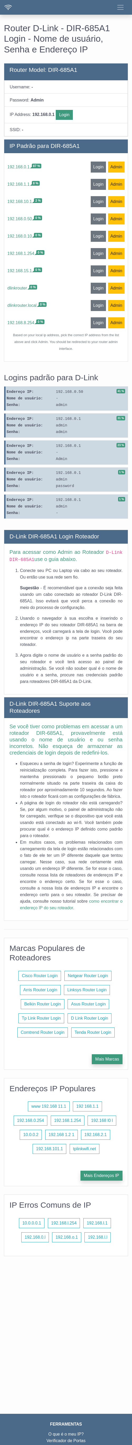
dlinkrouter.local (22, 305)
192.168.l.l (97, 1237)
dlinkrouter (17, 288)
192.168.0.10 (19, 236)
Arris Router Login (40, 990)
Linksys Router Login (86, 990)
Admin (116, 167)
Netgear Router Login (88, 975)
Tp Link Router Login (41, 1018)
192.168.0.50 (19, 219)
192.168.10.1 (19, 201)
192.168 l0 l (102, 1120)
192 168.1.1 (87, 1106)
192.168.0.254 (30, 1120)
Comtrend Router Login (42, 1032)
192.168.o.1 (66, 1237)
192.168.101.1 (49, 1149)
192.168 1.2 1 (61, 1134)
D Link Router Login (89, 1018)
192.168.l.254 (64, 1223)
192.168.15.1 (19, 271)
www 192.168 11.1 (48, 1106)
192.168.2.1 (95, 1134)
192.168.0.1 (18, 167)
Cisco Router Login (40, 975)
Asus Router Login (88, 1004)
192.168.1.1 (18, 184)
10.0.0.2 (30, 1134)
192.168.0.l (35, 1237)
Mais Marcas (107, 1059)
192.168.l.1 (97, 1223)
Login (64, 115)
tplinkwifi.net (84, 1149)
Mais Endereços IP (101, 1175)
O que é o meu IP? (66, 1434)
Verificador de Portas (66, 1440)
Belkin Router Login (42, 1004)
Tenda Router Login (93, 1032)
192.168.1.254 (20, 253)
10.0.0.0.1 (31, 1223)
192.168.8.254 (20, 322)
